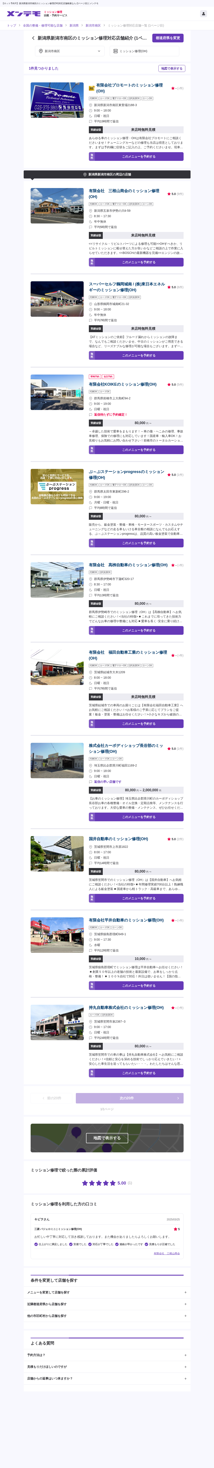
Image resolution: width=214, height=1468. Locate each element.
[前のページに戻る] (33, 38)
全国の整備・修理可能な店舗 (43, 25)
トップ (11, 25)
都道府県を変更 (168, 38)
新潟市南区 (93, 25)
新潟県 (74, 25)
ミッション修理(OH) (130, 51)
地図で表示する (171, 68)
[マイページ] (203, 13)
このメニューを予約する (122, 156)
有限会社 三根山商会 (167, 1253)
